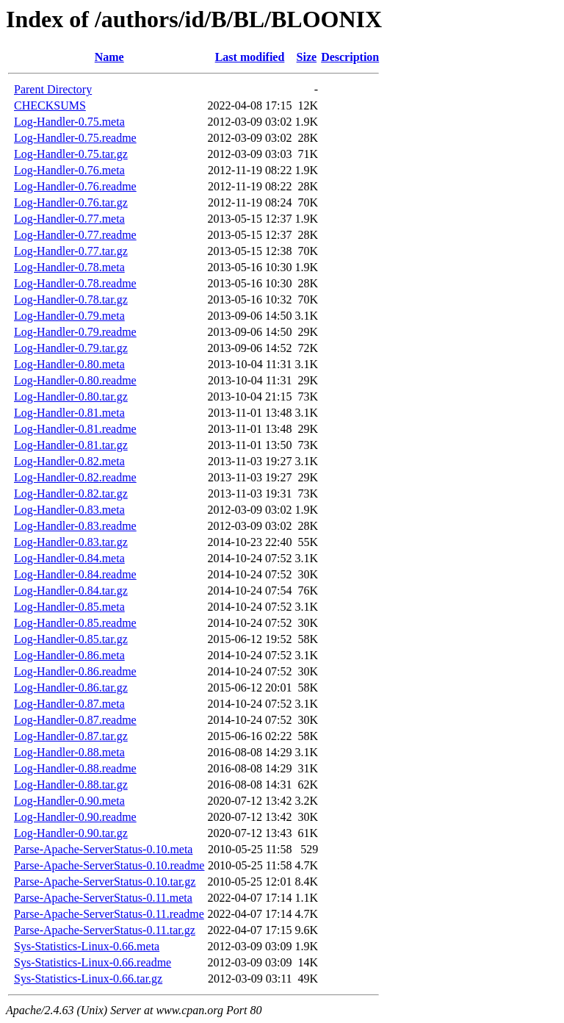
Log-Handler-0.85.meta (69, 606)
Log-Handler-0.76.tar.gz (71, 202)
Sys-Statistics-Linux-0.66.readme (92, 962)
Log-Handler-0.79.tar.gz (71, 348)
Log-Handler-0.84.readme (75, 574)
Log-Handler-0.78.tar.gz (71, 299)
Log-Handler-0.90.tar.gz (71, 833)
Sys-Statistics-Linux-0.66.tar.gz (88, 978)
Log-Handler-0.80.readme (75, 380)
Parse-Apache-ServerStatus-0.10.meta (103, 849)
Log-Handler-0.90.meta (69, 800)
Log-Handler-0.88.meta (69, 752)
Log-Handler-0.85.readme (75, 623)
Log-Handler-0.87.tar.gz (71, 736)
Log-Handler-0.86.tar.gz (71, 687)
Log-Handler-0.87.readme (75, 720)
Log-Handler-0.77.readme (75, 235)
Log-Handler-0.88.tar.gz (71, 784)
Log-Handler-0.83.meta (69, 509)
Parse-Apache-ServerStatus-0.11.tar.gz (104, 930)
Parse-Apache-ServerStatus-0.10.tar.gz (104, 881)
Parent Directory (53, 89)
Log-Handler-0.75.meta (69, 121)
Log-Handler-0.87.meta (69, 703)
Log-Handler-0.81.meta (69, 412)
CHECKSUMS (50, 105)
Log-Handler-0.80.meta (69, 364)
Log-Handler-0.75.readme (75, 138)
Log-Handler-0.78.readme (75, 283)
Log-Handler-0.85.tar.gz (71, 639)
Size (307, 57)
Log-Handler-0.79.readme (75, 332)
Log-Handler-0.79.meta (69, 315)
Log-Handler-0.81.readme (75, 429)
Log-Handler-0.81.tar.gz (71, 445)
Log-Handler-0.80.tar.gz (71, 396)
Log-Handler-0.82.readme (75, 477)
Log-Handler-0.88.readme (75, 768)
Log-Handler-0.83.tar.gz (71, 542)
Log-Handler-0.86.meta (69, 655)
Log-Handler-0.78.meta (69, 267)
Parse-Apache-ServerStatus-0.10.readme (109, 865)
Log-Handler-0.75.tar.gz (71, 154)
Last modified (250, 57)
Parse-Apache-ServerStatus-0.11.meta (103, 897)
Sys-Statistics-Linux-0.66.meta (86, 946)
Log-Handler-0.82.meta (69, 461)
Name (109, 57)
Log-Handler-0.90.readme (75, 817)
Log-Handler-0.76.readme (75, 186)
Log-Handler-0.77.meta (69, 218)
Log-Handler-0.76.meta (69, 170)
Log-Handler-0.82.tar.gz (71, 493)
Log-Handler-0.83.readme (75, 526)
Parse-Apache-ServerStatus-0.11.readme (109, 914)
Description (350, 57)
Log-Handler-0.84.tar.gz (71, 590)
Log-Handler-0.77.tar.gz (71, 251)
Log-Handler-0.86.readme (75, 671)
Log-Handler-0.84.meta (69, 558)
